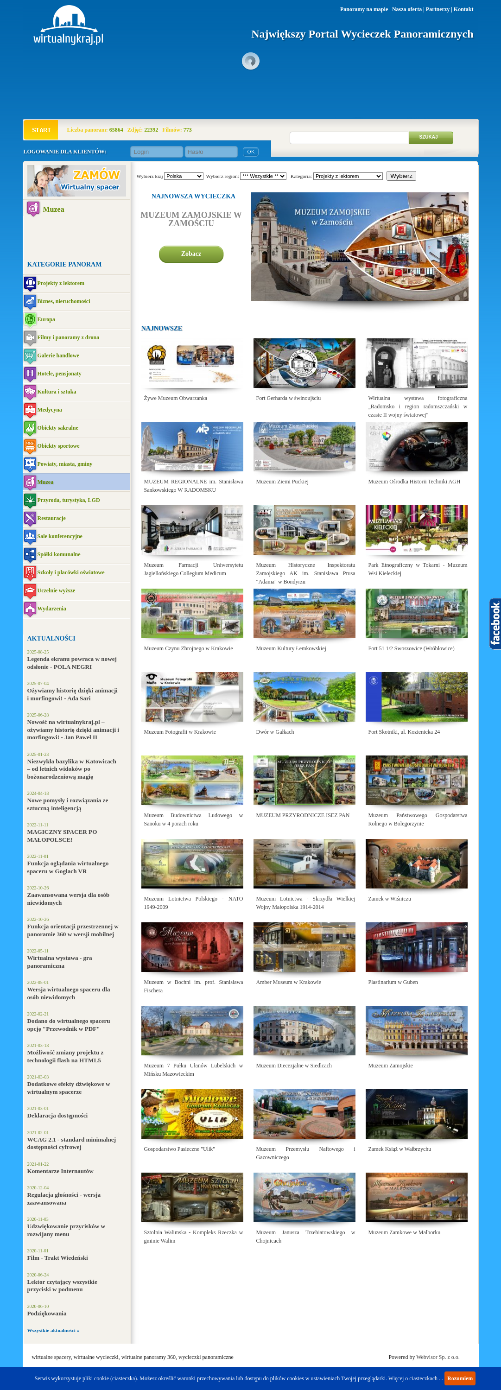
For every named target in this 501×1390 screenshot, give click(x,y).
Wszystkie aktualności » (53, 1330)
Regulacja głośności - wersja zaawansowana (64, 1198)
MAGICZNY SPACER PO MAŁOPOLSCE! (62, 835)
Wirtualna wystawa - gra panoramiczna (59, 961)
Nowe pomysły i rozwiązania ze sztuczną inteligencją (67, 804)
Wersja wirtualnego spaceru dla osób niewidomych (68, 993)
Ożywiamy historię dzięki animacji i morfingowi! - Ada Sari (72, 694)
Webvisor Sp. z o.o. (438, 1357)
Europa (46, 319)
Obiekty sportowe (59, 446)
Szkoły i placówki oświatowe (71, 572)
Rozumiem (460, 1378)
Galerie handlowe (58, 355)
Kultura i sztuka (57, 391)
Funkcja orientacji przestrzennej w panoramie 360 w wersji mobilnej (73, 930)
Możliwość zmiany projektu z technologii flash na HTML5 (65, 1056)
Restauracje (52, 518)
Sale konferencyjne (60, 536)
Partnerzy (438, 9)
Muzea (53, 209)
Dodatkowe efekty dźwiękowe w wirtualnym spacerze (68, 1087)
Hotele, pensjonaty (60, 373)
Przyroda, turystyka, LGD (69, 500)
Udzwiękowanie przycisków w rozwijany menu (66, 1230)
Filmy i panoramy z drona (69, 337)
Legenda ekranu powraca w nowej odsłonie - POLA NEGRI (72, 662)
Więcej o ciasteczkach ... (415, 1378)
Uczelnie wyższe (57, 590)
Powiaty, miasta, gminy (65, 464)
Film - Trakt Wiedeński (57, 1257)
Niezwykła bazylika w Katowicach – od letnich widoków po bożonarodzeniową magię (71, 769)
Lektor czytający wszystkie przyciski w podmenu (62, 1285)
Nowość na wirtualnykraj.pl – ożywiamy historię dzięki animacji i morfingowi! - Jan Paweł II (73, 729)
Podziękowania (47, 1313)
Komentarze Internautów (60, 1171)
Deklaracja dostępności (57, 1115)
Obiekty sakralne (58, 428)
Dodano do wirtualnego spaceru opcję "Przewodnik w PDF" (68, 1024)
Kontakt (464, 9)
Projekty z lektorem (61, 283)
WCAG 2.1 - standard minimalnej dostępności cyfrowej (71, 1143)
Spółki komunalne (59, 554)
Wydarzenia (52, 608)
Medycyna (50, 409)
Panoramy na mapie (364, 9)
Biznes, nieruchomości (64, 301)
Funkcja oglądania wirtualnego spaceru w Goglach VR (68, 867)
